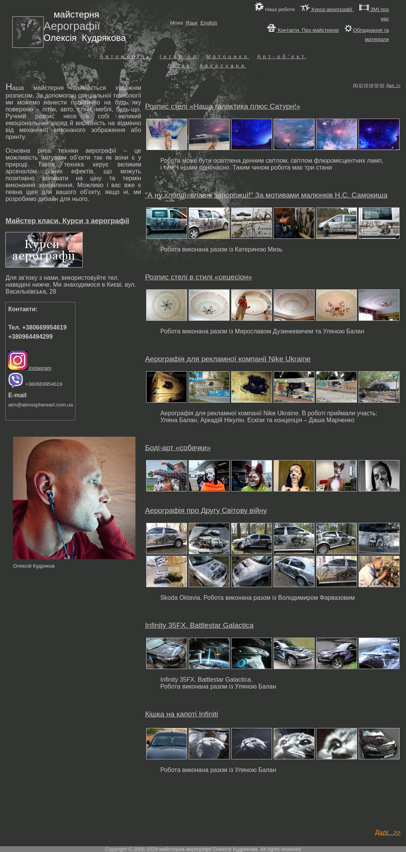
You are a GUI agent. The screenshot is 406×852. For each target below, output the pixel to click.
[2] (361, 85)
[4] (371, 85)
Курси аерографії (327, 9)
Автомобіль (126, 56)
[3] (366, 85)
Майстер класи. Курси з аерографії (67, 221)
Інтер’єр (179, 56)
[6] (382, 85)
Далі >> (393, 85)
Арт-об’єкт (282, 56)
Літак (180, 66)
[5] (377, 85)
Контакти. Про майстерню (303, 30)
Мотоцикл (227, 56)
